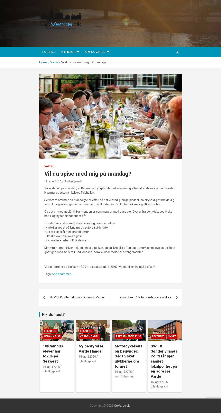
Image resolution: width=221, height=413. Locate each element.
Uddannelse (52, 336)
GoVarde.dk (122, 405)
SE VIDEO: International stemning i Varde (76, 297)
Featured (50, 331)
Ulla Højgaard (72, 181)
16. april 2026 (51, 366)
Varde (48, 166)
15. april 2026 (159, 382)
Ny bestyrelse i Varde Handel (92, 349)
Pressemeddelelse (128, 336)
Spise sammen (61, 274)
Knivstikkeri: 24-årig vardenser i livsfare (146, 297)
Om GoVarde (95, 52)
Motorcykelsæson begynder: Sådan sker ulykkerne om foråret (128, 356)
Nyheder (68, 52)
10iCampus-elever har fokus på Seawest (53, 354)
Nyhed (172, 336)
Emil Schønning (125, 376)
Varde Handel (89, 336)
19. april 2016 (53, 181)
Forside (48, 52)
